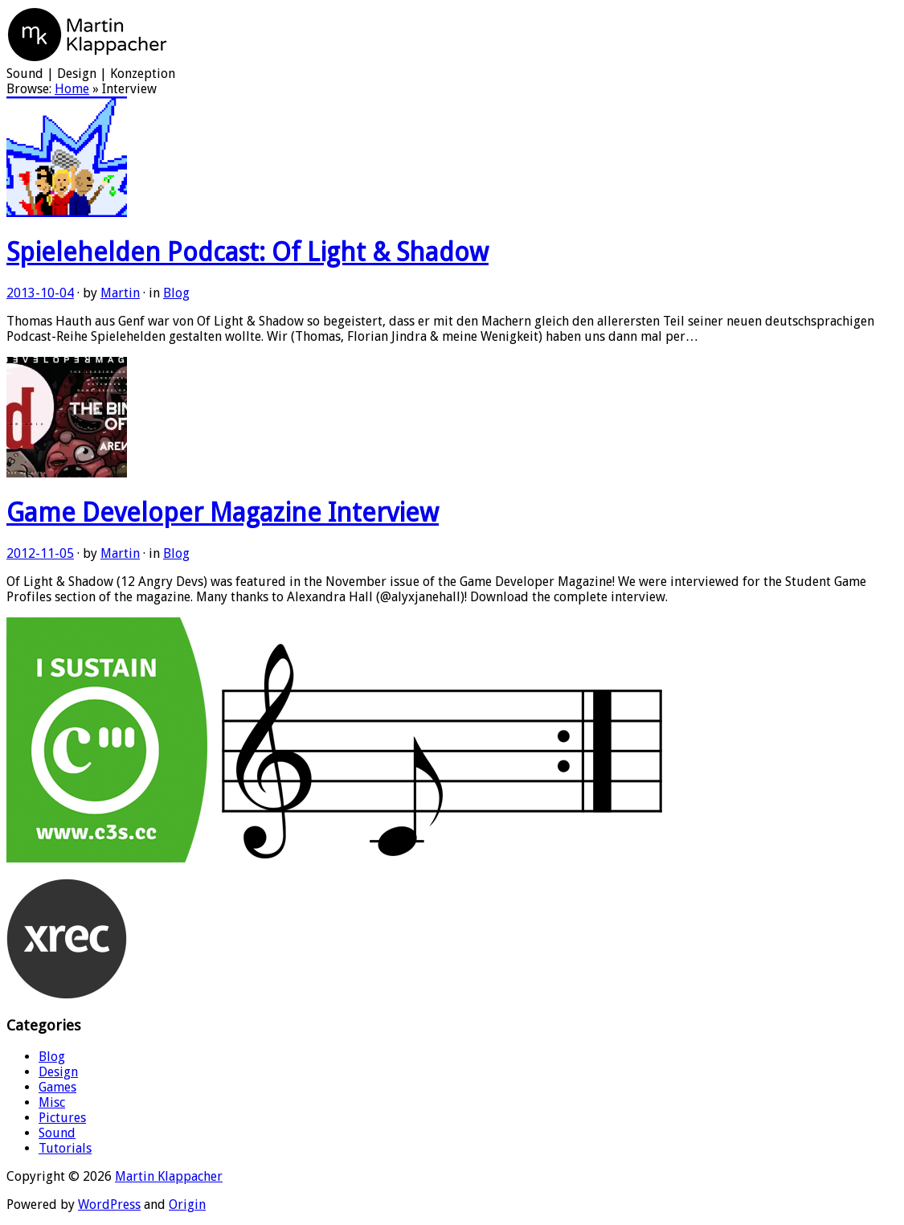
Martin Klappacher (169, 1176)
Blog (176, 293)
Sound (57, 1133)
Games (57, 1087)
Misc (52, 1102)
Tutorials (65, 1148)
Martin (120, 293)
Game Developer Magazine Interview (222, 513)
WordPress (109, 1204)
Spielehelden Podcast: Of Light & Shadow (247, 252)
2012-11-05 (40, 553)
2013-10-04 (40, 293)
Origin (187, 1204)
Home (72, 88)
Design (58, 1072)
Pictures (62, 1117)
